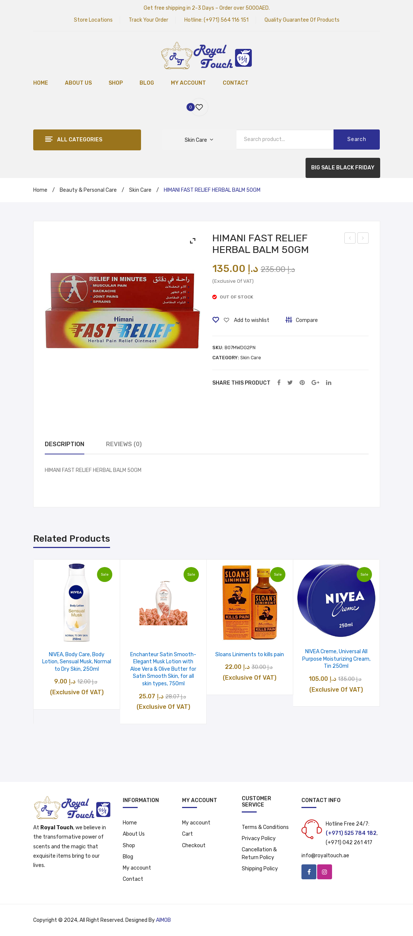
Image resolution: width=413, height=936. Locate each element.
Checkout (194, 845)
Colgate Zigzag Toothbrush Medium (363, 239)
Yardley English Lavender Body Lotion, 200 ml (350, 239)
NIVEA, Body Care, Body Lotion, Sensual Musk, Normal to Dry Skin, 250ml (76, 661)
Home (40, 190)
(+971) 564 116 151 (226, 20)
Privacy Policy (259, 838)
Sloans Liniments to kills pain (249, 654)
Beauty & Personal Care (88, 190)
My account (137, 868)
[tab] (64, 444)
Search (356, 139)
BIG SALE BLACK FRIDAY (343, 168)
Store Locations (93, 20)
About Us (134, 834)
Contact (133, 879)
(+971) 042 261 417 (349, 842)
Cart (187, 834)
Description (64, 444)
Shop (129, 845)
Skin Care (140, 190)
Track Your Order (148, 20)
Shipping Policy (260, 868)
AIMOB (163, 920)
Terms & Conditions (265, 827)
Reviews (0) (124, 444)
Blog (128, 857)
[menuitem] (40, 83)
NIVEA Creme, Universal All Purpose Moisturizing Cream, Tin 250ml (336, 658)
